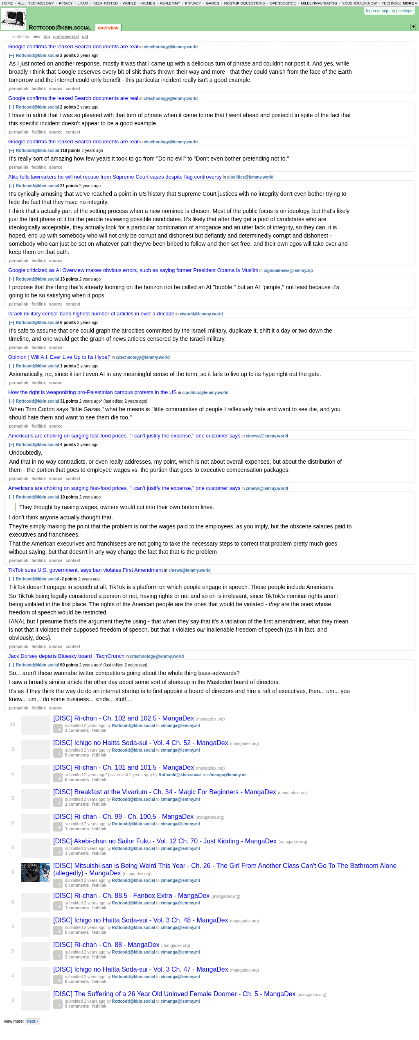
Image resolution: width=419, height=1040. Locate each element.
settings (405, 11)
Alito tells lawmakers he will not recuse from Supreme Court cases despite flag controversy (115, 177)
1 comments (77, 804)
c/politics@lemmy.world (250, 177)
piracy (66, 3)
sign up (388, 11)
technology (41, 3)
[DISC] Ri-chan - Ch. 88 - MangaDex (107, 944)
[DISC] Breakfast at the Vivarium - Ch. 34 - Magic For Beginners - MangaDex (165, 791)
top (46, 36)
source (56, 88)
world (130, 3)
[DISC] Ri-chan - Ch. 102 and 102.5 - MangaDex (124, 718)
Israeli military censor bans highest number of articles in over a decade (91, 313)
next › (32, 1021)
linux (82, 3)
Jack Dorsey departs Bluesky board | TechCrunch (66, 656)
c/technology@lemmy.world (171, 47)
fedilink (39, 88)
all (21, 3)
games (212, 3)
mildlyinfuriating (319, 3)
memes (148, 3)
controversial (66, 36)
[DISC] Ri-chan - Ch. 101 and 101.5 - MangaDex (124, 767)
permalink (18, 88)
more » (410, 3)
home (7, 3)
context (72, 88)
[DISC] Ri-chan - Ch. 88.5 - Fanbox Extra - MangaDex (132, 895)
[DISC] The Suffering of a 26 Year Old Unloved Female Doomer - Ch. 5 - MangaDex (175, 993)
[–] (11, 55)
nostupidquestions (244, 3)
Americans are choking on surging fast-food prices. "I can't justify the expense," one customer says (124, 436)
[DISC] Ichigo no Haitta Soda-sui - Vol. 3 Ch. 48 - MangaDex (141, 920)
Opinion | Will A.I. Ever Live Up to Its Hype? (59, 357)
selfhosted (105, 3)
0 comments (77, 755)
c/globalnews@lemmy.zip (288, 270)
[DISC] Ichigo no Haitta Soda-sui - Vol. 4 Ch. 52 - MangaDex (141, 742)
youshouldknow (359, 3)
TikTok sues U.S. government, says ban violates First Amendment (85, 570)
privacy (193, 3)
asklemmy (170, 3)
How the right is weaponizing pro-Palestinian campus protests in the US (92, 392)
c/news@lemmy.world (267, 436)
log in (371, 11)
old (85, 36)
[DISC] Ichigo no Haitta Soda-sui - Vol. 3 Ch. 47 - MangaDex (141, 969)
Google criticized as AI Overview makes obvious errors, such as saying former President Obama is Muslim (133, 270)
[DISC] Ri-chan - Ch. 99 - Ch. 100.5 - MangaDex (124, 816)
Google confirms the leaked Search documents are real (73, 46)
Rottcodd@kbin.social (60, 27)
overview (108, 28)
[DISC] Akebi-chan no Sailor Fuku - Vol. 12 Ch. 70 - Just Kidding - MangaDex (166, 841)
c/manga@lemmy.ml (180, 725)
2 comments (77, 730)
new (36, 36)
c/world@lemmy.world (201, 314)
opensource (283, 3)
